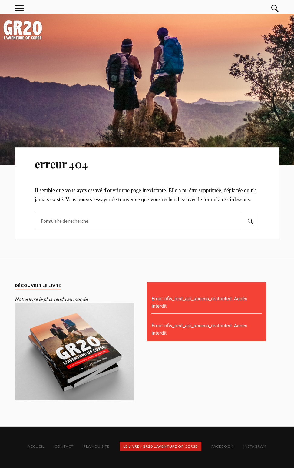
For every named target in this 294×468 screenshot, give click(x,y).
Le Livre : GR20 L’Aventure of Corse (160, 446)
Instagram (254, 446)
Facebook (222, 446)
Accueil (36, 446)
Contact (64, 446)
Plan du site (97, 446)
